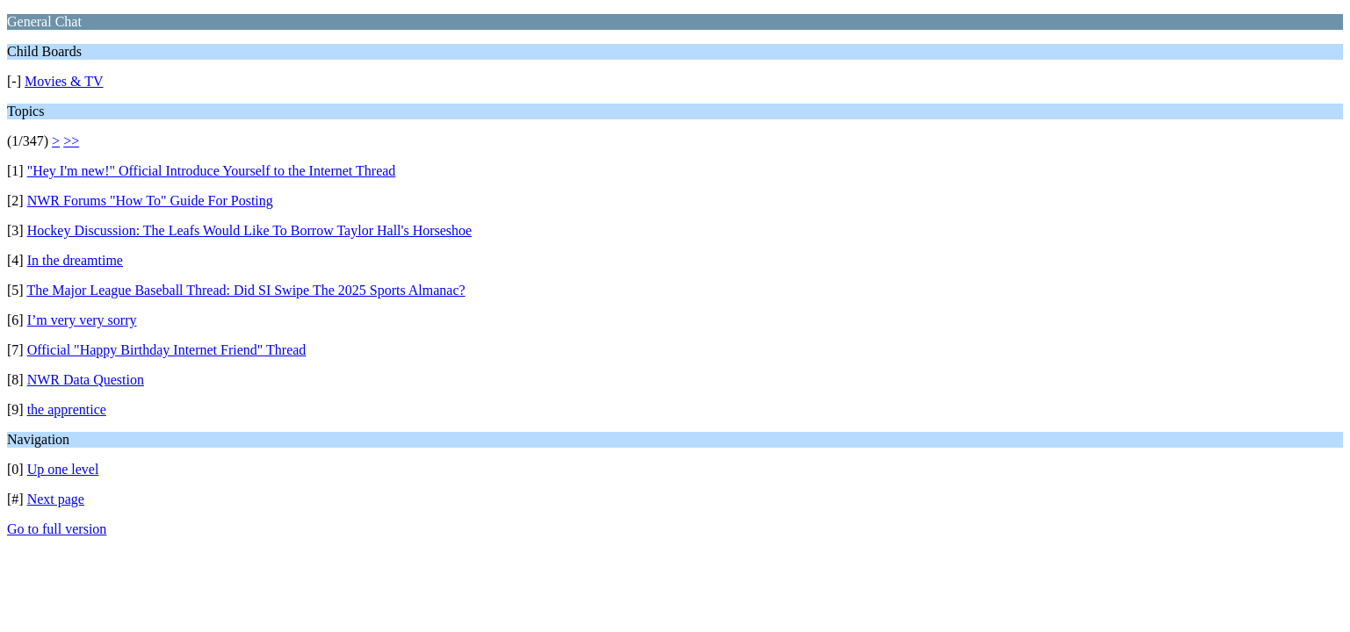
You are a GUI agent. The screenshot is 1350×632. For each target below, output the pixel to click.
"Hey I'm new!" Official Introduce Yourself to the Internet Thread (211, 170)
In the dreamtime (75, 260)
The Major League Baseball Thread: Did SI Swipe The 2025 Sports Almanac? (245, 290)
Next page (55, 499)
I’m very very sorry (82, 319)
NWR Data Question (85, 379)
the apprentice (66, 409)
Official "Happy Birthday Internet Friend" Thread (167, 349)
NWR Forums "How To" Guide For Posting (150, 200)
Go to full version (56, 528)
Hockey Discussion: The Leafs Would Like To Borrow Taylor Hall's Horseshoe (250, 230)
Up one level (63, 469)
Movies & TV (64, 81)
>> (71, 140)
